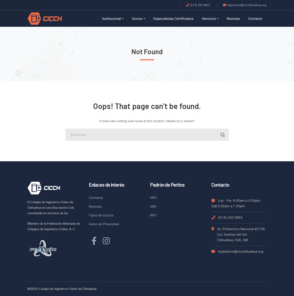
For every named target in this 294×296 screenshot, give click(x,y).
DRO (153, 198)
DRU (153, 206)
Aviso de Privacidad (104, 224)
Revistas (95, 206)
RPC (153, 215)
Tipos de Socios (101, 215)
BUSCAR (221, 135)
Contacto (96, 198)
